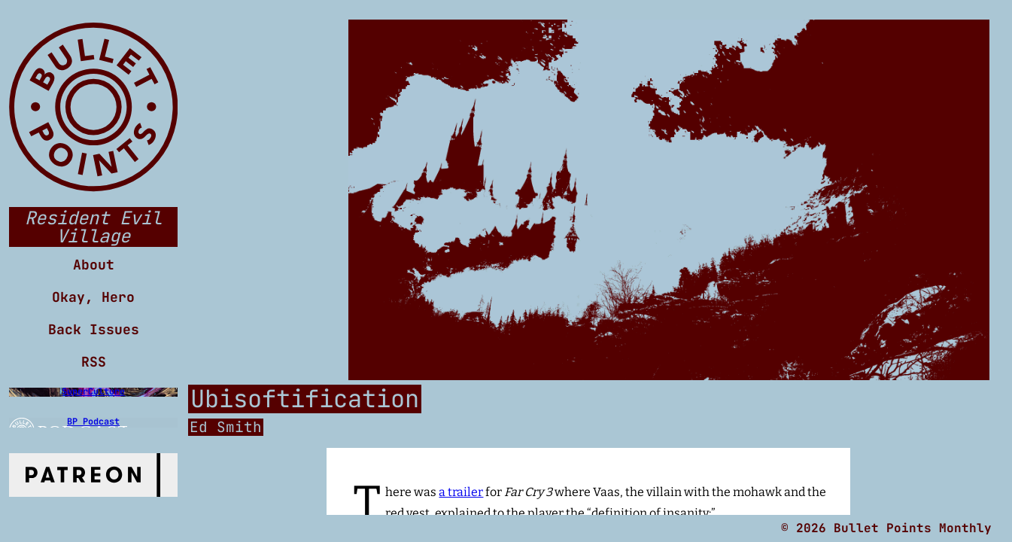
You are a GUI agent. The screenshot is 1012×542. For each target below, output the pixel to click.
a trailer (461, 492)
